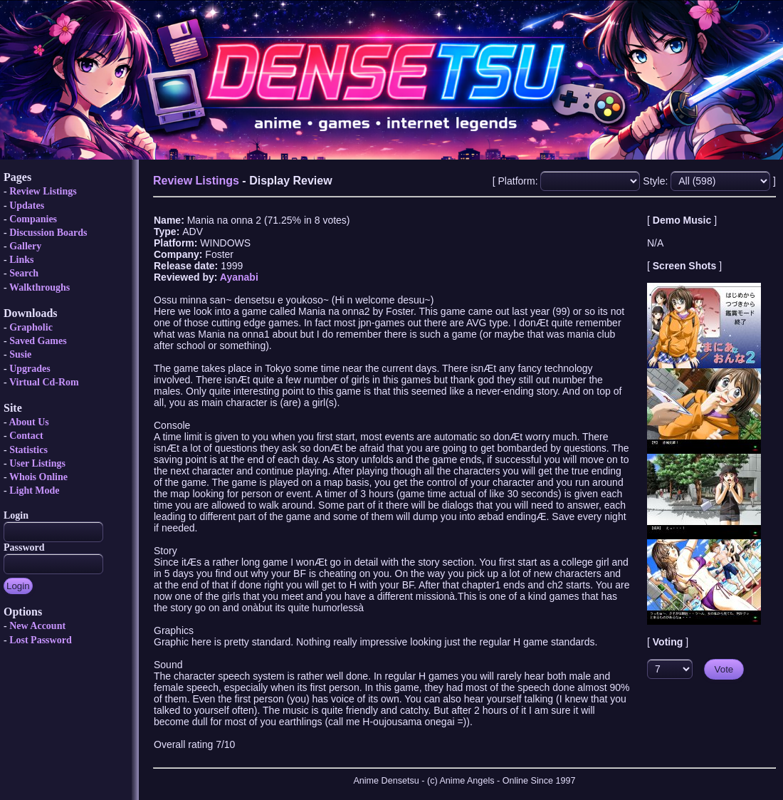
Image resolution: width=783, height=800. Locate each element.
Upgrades (30, 368)
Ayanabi (239, 277)
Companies (33, 219)
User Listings (37, 463)
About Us (28, 422)
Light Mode (34, 490)
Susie (20, 354)
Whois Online (38, 477)
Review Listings (43, 191)
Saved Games (38, 341)
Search (23, 273)
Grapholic (31, 327)
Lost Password (40, 640)
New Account (37, 625)
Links (21, 259)
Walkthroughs (39, 287)
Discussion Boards (48, 232)
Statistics (28, 450)
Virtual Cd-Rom (44, 382)
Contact (26, 435)
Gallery (25, 246)
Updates (26, 205)
